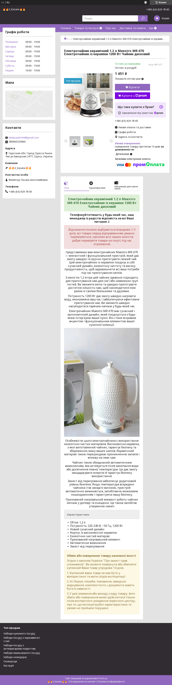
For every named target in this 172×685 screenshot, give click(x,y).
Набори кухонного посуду (19, 633)
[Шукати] (143, 18)
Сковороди (10, 661)
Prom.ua (103, 678)
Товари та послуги (86, 28)
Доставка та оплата (132, 28)
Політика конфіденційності (111, 681)
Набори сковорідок (15, 657)
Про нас (110, 28)
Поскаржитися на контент (82, 681)
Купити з (134, 96)
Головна (66, 28)
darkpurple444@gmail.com (24, 137)
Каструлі (9, 665)
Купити (134, 87)
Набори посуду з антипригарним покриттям (19, 647)
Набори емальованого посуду (22, 653)
